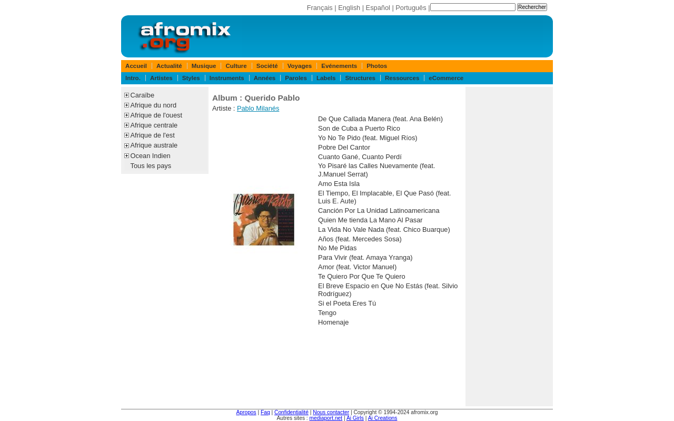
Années (265, 78)
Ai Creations (383, 418)
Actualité (169, 66)
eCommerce (446, 78)
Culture (235, 66)
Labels (325, 78)
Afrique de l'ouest (156, 115)
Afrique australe (154, 145)
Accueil (136, 66)
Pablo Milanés (258, 108)
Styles (191, 78)
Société (267, 66)
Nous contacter (331, 412)
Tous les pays (151, 166)
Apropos (246, 412)
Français (320, 8)
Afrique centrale (154, 125)
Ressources (402, 78)
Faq (265, 412)
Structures (360, 78)
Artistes (161, 78)
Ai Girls (355, 418)
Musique (204, 66)
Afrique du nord (154, 105)
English (349, 8)
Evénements (339, 66)
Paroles (296, 78)
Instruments (227, 78)
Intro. (133, 78)
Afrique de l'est (153, 135)
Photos (376, 66)
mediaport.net (326, 418)
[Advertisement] (509, 247)
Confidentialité (291, 412)
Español (378, 8)
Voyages (300, 66)
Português (410, 8)
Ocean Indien (151, 156)
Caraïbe (143, 95)
